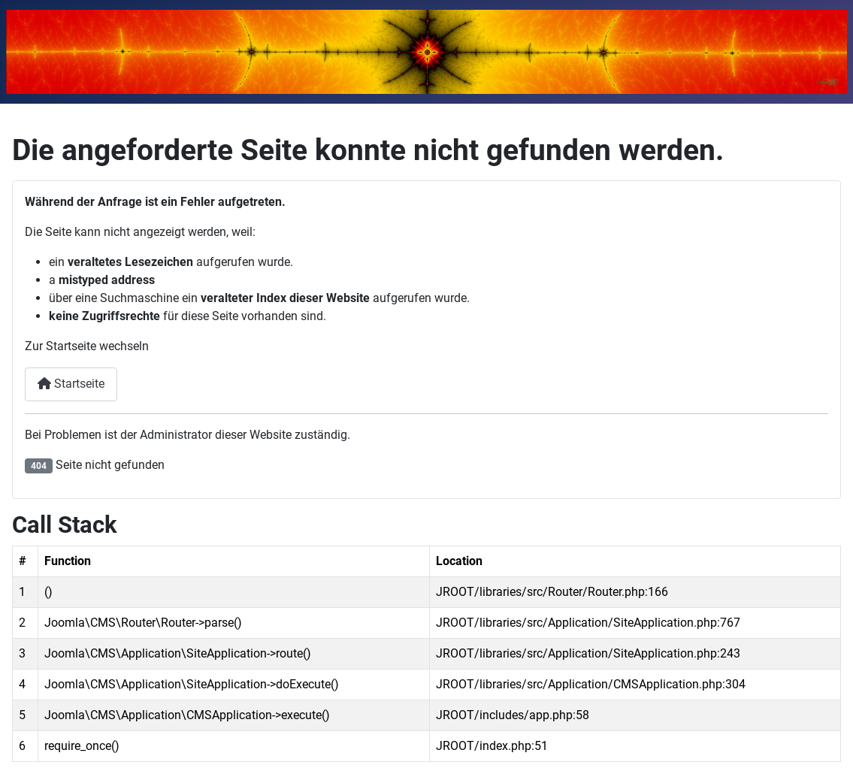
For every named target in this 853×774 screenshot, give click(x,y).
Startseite (71, 383)
